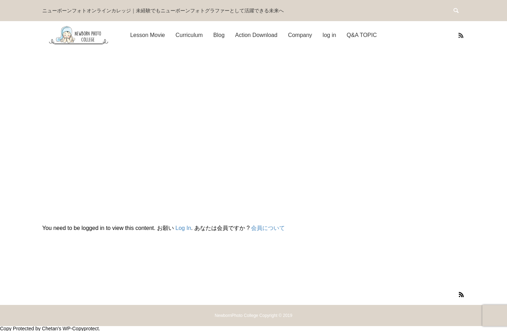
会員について (268, 228)
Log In (183, 228)
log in (329, 35)
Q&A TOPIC (362, 35)
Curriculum (188, 35)
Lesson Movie (147, 35)
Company (300, 35)
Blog (219, 35)
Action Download (256, 35)
